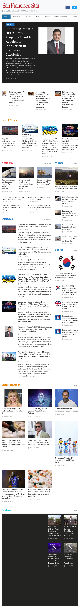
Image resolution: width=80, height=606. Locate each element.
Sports (59, 249)
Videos (6, 510)
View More (47, 163)
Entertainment (11, 384)
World (59, 162)
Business (7, 219)
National (7, 162)
